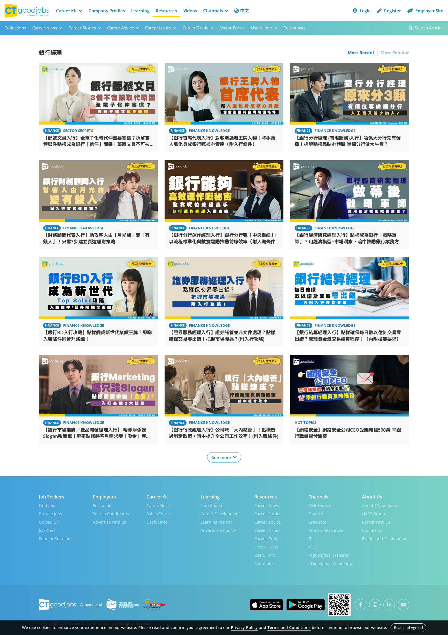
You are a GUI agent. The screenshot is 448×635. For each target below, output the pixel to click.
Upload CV (49, 522)
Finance (315, 513)
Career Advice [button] (123, 28)
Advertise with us (109, 522)
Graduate (317, 522)
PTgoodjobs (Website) (328, 555)
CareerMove (158, 505)
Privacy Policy (244, 627)
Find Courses (213, 505)
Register (389, 10)
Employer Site (425, 10)
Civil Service (319, 505)
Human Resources (325, 530)
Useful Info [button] (264, 28)
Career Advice (267, 522)
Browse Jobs (50, 513)
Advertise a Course (219, 530)
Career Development (220, 513)
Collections (15, 28)
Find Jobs (47, 505)
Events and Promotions (384, 538)
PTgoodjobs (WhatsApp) (330, 563)
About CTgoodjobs (379, 505)
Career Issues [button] (160, 28)
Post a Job (102, 505)
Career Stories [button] (85, 28)
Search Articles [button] (426, 28)
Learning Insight (216, 522)
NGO (312, 547)
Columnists (294, 28)
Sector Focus (231, 28)
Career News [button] (47, 28)
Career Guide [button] (198, 28)
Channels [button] (215, 10)
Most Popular (395, 52)
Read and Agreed (408, 627)
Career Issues (267, 530)
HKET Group (373, 513)
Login (362, 10)
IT (310, 538)
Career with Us (376, 522)
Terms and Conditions (289, 627)
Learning (140, 10)
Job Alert (47, 530)
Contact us (372, 530)
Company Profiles (107, 10)
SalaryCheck (158, 513)
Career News (266, 505)
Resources (166, 10)
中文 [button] (241, 10)
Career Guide (267, 538)
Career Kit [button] (69, 10)
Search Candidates (111, 513)
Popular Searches (55, 538)
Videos (190, 10)
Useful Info (157, 522)
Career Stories (267, 513)
